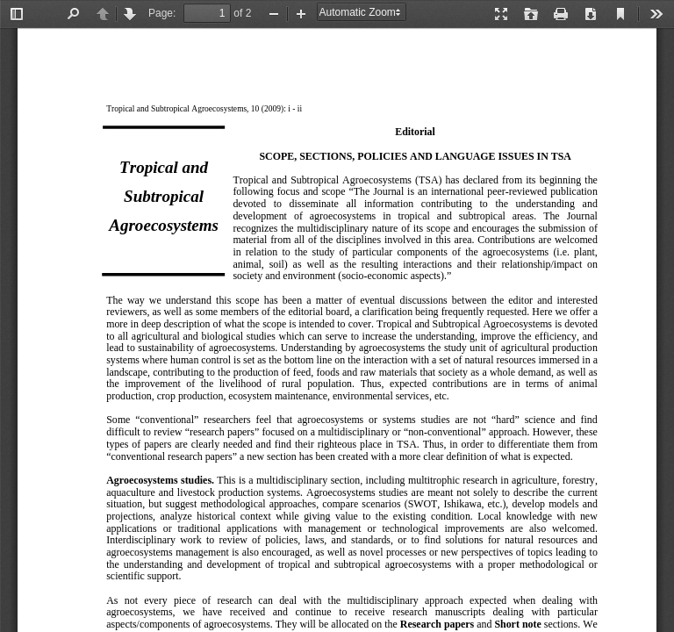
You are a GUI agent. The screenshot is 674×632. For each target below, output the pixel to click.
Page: (162, 13)
